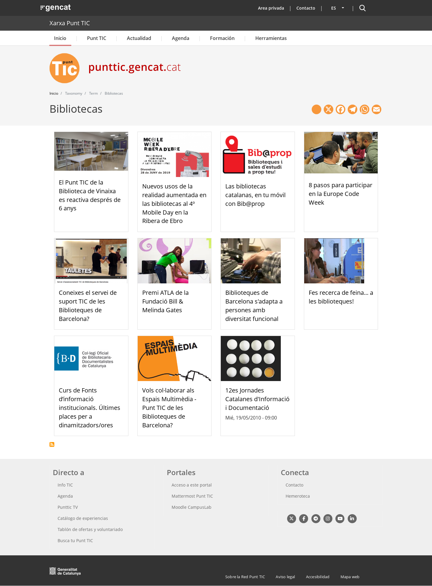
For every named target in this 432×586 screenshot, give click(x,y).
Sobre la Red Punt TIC (245, 576)
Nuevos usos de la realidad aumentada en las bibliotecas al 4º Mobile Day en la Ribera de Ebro (174, 203)
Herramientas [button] (271, 38)
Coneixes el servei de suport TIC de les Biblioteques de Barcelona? (88, 305)
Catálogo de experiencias (83, 518)
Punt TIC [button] (96, 38)
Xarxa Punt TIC (70, 23)
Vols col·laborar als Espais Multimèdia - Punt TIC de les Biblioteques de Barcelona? (169, 407)
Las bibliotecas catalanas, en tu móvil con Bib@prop (255, 195)
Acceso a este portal (192, 485)
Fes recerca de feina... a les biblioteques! (341, 296)
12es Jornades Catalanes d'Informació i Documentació (257, 399)
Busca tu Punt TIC (75, 540)
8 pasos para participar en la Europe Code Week (340, 193)
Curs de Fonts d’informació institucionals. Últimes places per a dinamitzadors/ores (89, 407)
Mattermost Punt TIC (192, 496)
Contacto (305, 8)
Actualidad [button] (139, 38)
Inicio (60, 38)
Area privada (271, 8)
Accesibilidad (318, 576)
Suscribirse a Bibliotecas (52, 444)
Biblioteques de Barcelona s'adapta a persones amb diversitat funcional (254, 305)
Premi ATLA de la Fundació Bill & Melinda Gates (165, 301)
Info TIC (65, 485)
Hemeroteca (298, 496)
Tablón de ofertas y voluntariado (90, 529)
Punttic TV (68, 507)
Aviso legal (285, 576)
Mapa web (350, 576)
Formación (222, 38)
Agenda (180, 38)
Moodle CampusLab (192, 507)
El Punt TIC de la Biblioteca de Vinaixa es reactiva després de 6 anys (90, 195)
